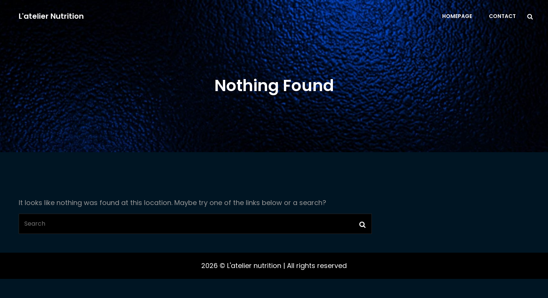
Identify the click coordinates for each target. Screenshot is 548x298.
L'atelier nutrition (51, 16)
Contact (502, 16)
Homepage (457, 16)
